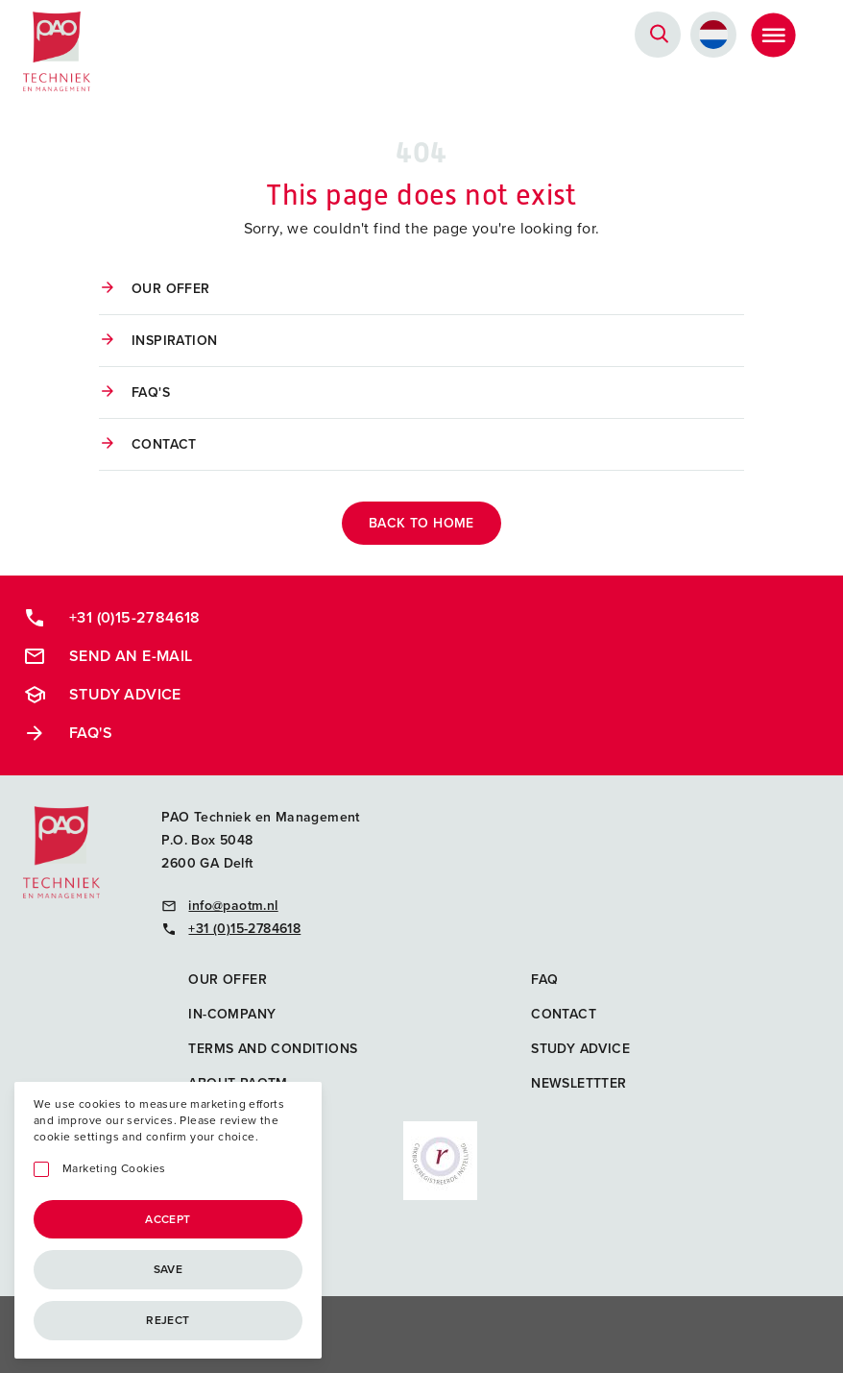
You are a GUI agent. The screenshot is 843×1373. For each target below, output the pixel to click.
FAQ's (151, 392)
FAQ (544, 979)
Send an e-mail (108, 656)
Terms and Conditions (272, 1049)
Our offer (171, 289)
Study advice (102, 694)
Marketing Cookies (114, 1169)
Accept (167, 1219)
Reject (167, 1320)
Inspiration (174, 341)
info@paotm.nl (219, 905)
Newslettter (578, 1083)
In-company (232, 1014)
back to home (421, 523)
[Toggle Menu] (773, 34)
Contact (164, 444)
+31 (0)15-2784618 (112, 617)
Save (168, 1269)
